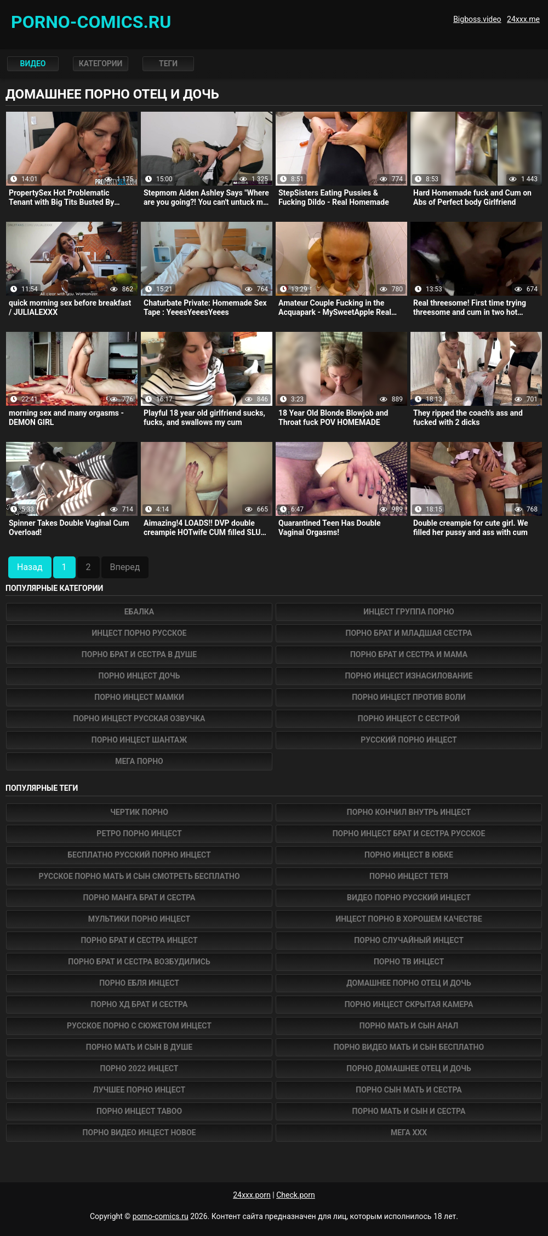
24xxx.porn (252, 1195)
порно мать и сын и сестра (409, 1111)
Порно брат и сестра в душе (139, 654)
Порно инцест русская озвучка (139, 718)
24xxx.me (523, 19)
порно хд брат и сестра (139, 1004)
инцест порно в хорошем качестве (408, 919)
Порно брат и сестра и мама (408, 654)
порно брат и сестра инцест (139, 940)
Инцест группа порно (408, 611)
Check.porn (295, 1195)
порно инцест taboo (139, 1111)
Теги (168, 63)
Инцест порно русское (139, 633)
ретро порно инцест (138, 833)
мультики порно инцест (139, 919)
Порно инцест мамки (139, 697)
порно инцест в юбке (408, 854)
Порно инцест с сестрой (409, 718)
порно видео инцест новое (139, 1132)
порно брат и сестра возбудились (139, 961)
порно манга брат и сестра (139, 897)
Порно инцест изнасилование (409, 675)
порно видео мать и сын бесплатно (409, 1047)
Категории (101, 63)
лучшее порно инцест (139, 1089)
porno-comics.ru (161, 1216)
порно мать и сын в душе (139, 1047)
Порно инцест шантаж (139, 739)
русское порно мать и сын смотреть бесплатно (138, 876)
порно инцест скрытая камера (409, 1004)
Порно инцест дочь (139, 675)
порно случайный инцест (409, 940)
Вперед (125, 567)
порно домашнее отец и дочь (408, 1068)
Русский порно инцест (409, 739)
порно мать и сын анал (408, 1025)
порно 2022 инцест (139, 1068)
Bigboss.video (477, 19)
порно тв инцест (409, 961)
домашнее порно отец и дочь (408, 983)
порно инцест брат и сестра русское (409, 833)
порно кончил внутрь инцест (409, 812)
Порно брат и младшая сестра (409, 633)
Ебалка (139, 611)
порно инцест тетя (408, 876)
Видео (33, 63)
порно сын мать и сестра (408, 1089)
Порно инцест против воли (409, 697)
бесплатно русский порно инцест (139, 854)
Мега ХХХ (409, 1132)
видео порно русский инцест (409, 897)
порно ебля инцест (139, 983)
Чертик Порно (139, 812)
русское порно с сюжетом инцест (139, 1025)
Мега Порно (139, 761)
